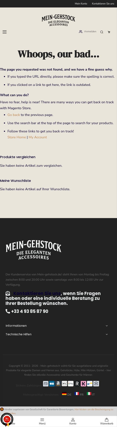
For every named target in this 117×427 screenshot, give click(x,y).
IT (89, 395)
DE (66, 395)
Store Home (16, 137)
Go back (13, 114)
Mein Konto (81, 3)
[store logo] (58, 20)
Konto (72, 421)
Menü (42, 421)
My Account (38, 137)
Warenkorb (106, 421)
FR (78, 395)
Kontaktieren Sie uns (103, 3)
